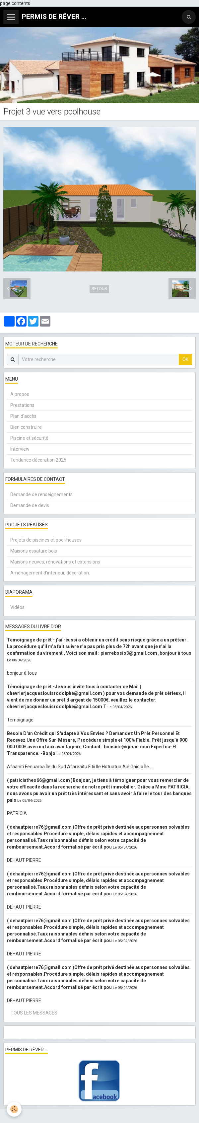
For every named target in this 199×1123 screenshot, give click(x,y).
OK (185, 359)
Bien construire (26, 427)
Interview (20, 449)
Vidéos (17, 607)
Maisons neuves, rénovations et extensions (55, 561)
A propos (19, 394)
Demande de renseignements (41, 494)
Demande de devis (29, 505)
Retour (99, 288)
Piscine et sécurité (29, 438)
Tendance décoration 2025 (38, 460)
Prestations (22, 405)
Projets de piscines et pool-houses (46, 540)
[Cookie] (14, 1109)
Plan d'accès (23, 416)
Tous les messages (34, 1012)
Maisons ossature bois (33, 551)
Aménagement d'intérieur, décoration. (50, 572)
